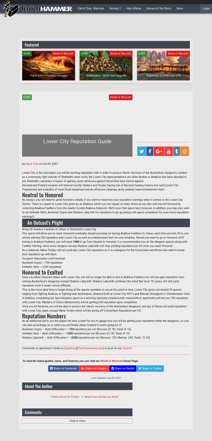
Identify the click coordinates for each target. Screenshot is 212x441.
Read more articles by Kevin (101, 396)
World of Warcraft (111, 361)
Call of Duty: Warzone (91, 8)
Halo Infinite (133, 8)
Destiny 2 (115, 8)
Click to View (77, 421)
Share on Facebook (63, 368)
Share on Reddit (122, 368)
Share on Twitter (150, 368)
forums (126, 348)
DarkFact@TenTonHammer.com (84, 348)
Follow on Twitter (65, 396)
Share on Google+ (94, 368)
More (180, 8)
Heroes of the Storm (158, 8)
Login (206, 8)
